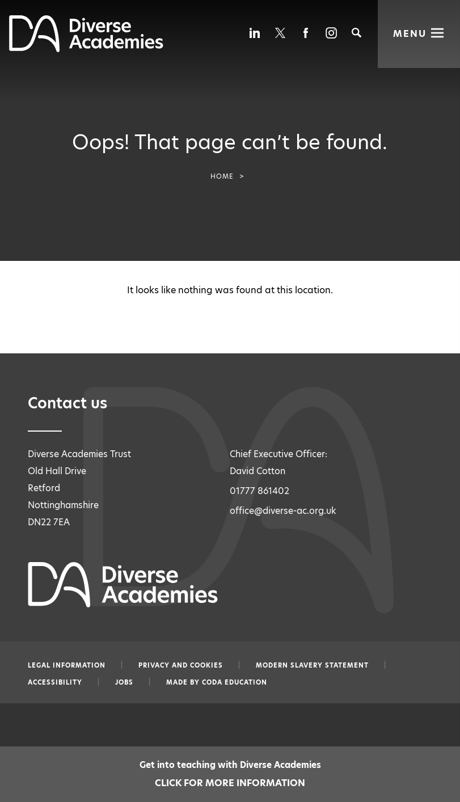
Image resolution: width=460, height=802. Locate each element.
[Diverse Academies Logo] (86, 49)
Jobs (124, 682)
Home (222, 176)
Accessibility (55, 682)
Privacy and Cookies (180, 665)
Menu (410, 32)
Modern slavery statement (312, 665)
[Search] (356, 32)
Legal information (66, 665)
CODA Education (234, 682)
